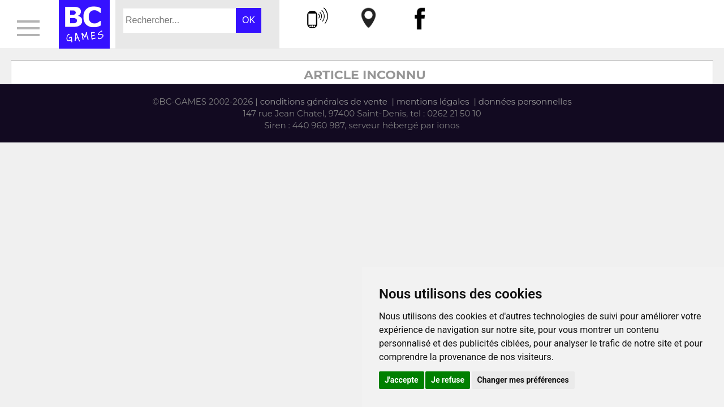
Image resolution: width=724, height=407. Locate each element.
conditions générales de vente (323, 101)
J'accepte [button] (402, 379)
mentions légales (433, 101)
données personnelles (525, 101)
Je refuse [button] (447, 379)
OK (248, 20)
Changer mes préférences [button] (523, 379)
